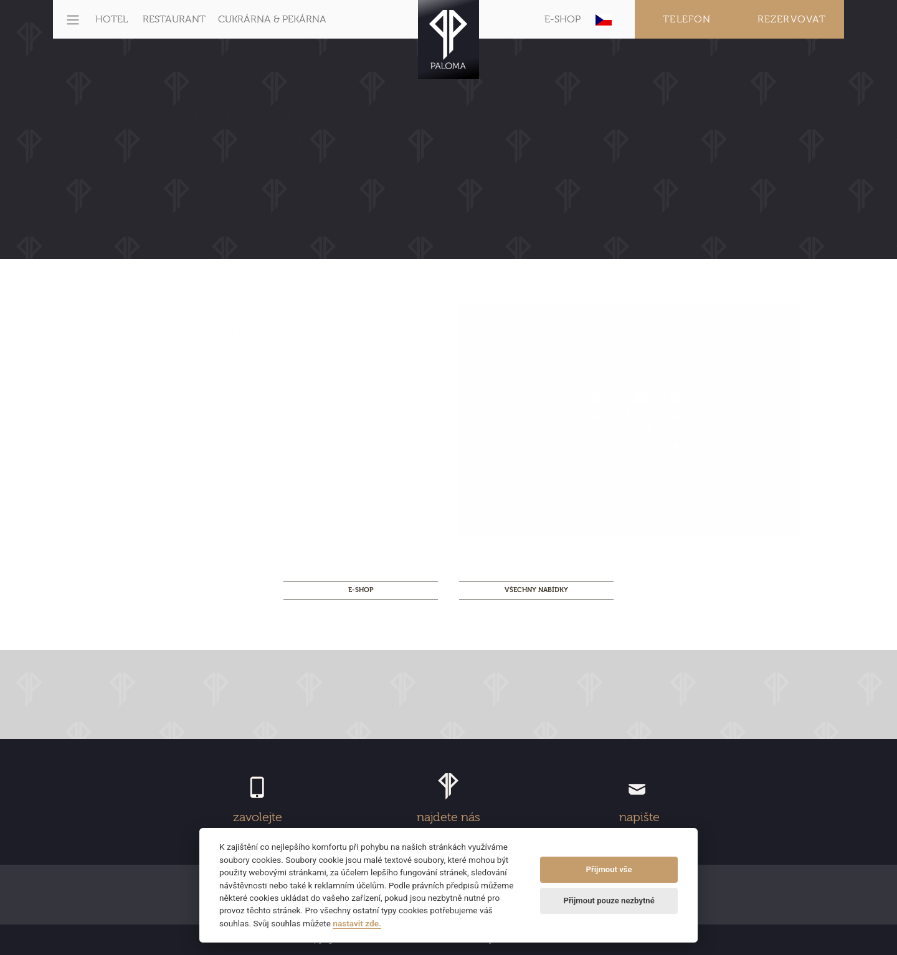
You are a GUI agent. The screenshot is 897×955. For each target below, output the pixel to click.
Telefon (687, 19)
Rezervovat (792, 19)
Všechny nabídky (536, 590)
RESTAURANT (174, 19)
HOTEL (111, 19)
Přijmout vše (609, 869)
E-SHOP (562, 19)
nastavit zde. (357, 923)
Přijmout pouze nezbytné (608, 900)
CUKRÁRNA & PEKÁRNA (272, 19)
